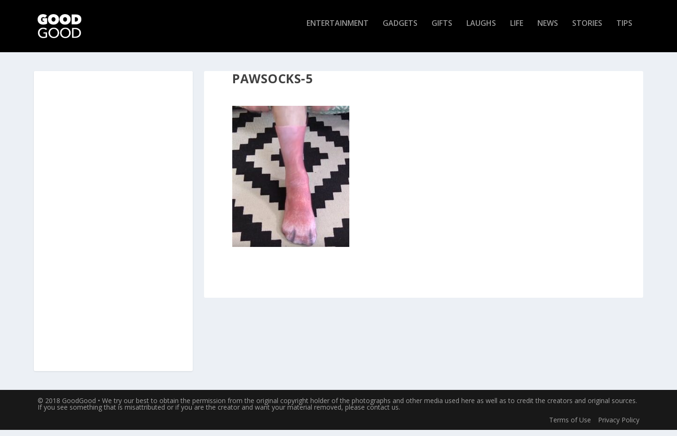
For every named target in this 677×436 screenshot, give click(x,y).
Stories (587, 29)
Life (516, 29)
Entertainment (338, 29)
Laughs (481, 29)
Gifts (442, 29)
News (547, 29)
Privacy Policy (618, 425)
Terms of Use (570, 425)
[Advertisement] (113, 228)
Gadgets (400, 29)
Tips (624, 29)
